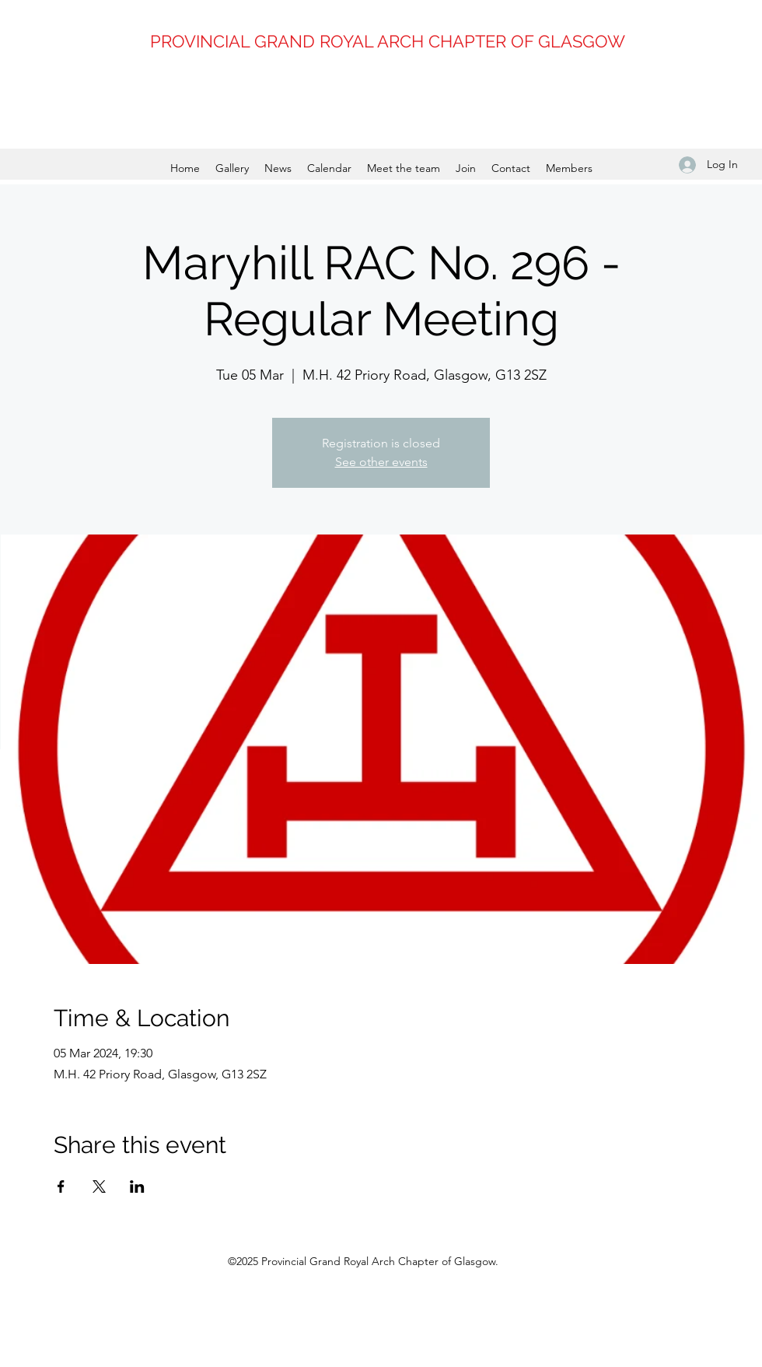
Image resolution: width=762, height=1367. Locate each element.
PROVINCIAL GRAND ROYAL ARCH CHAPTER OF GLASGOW (387, 41)
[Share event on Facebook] (61, 1186)
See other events (381, 461)
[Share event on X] (99, 1186)
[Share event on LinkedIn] (137, 1186)
